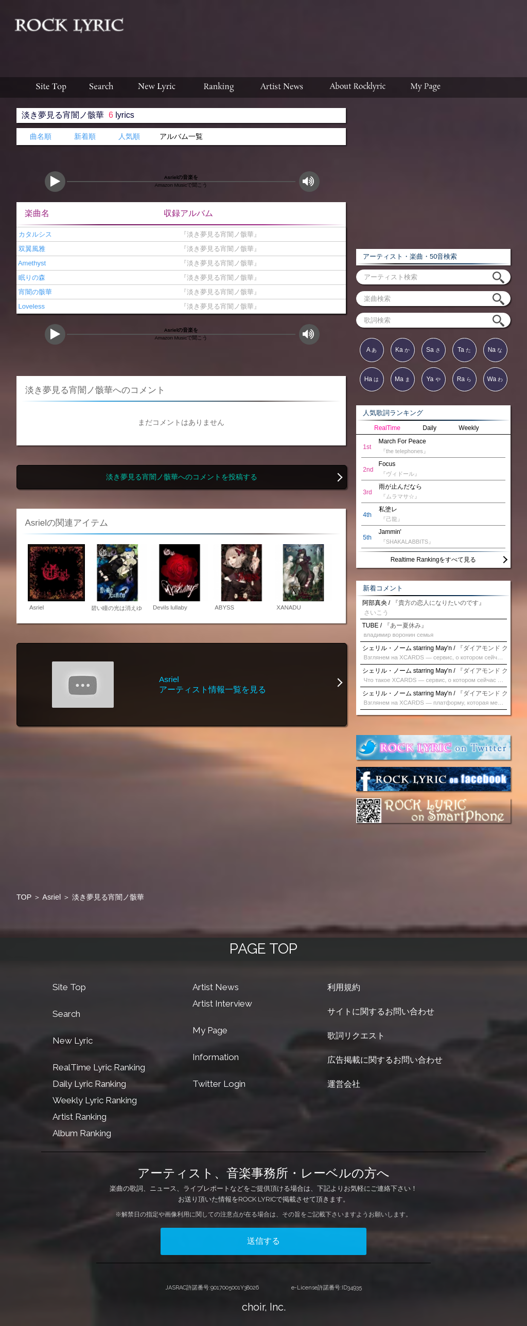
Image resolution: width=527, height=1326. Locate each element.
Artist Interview (222, 1003)
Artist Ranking (79, 1117)
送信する (263, 1241)
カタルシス (34, 234)
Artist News (215, 987)
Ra (464, 379)
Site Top (69, 987)
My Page (209, 1030)
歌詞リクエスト (356, 1036)
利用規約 (343, 987)
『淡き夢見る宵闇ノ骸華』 (218, 234)
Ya (433, 379)
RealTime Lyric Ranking (98, 1067)
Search (66, 1014)
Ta (464, 349)
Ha (371, 379)
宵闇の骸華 (34, 292)
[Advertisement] (329, 33)
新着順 (85, 136)
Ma (402, 379)
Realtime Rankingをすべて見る (434, 559)
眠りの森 (30, 277)
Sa (433, 349)
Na (495, 349)
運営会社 (343, 1084)
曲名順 (40, 136)
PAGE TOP (263, 948)
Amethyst (31, 263)
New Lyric (72, 1040)
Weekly (469, 428)
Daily (429, 428)
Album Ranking (81, 1133)
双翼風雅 (30, 249)
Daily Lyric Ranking (89, 1084)
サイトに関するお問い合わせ (380, 1011)
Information (215, 1057)
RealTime (387, 428)
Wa (495, 379)
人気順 (129, 136)
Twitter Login (218, 1084)
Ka (402, 349)
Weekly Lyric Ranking (94, 1100)
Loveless (30, 306)
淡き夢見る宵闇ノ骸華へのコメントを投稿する (181, 477)
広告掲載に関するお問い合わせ (385, 1060)
